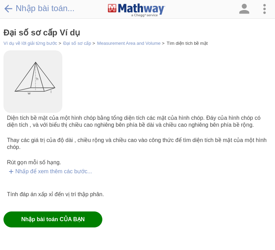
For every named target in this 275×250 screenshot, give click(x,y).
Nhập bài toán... (38, 8)
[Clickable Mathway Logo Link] (136, 10)
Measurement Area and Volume (128, 43)
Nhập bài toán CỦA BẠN (53, 219)
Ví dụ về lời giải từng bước (30, 43)
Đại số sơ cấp (77, 43)
